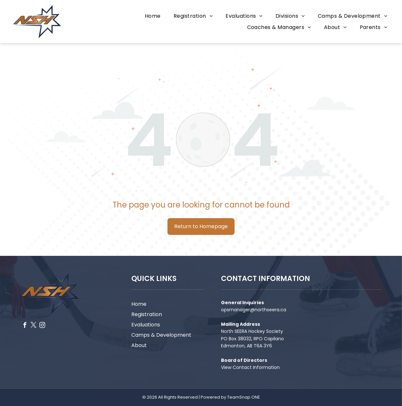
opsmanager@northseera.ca (253, 309)
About (139, 345)
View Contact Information (250, 367)
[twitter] (33, 326)
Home (138, 304)
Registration (146, 314)
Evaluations (145, 324)
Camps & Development (161, 335)
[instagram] (42, 326)
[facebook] (25, 326)
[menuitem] (152, 16)
